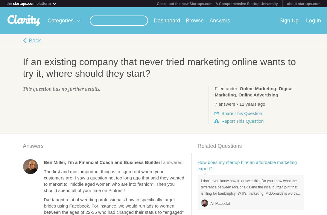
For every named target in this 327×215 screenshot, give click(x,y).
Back (35, 41)
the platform (32, 3)
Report (242, 121)
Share (241, 113)
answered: (114, 162)
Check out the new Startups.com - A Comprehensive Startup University (217, 4)
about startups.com (303, 4)
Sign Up (289, 21)
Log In (313, 21)
